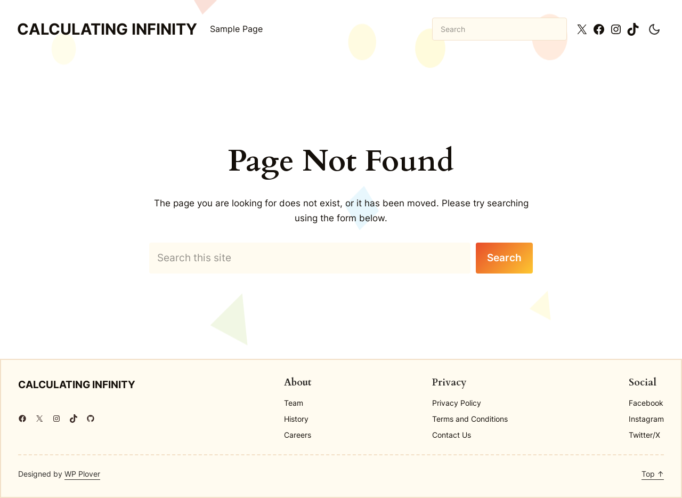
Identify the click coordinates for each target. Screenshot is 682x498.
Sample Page (236, 28)
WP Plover (82, 473)
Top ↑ (653, 473)
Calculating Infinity (107, 29)
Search (504, 257)
